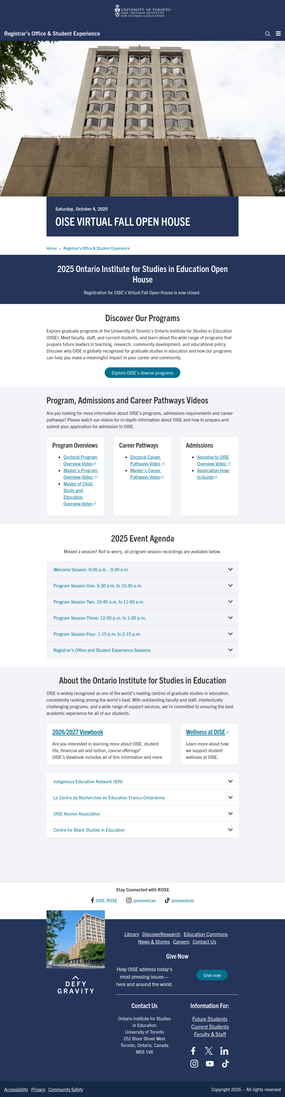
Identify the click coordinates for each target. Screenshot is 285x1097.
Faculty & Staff (210, 1034)
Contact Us (204, 941)
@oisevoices (144, 900)
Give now (212, 975)
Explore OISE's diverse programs (142, 372)
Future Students (209, 1018)
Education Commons (206, 934)
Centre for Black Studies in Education (89, 829)
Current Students (210, 1026)
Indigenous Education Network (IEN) (88, 781)
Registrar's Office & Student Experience (96, 248)
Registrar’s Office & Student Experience (52, 33)
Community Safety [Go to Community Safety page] (65, 1089)
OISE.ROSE (106, 900)
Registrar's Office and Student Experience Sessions (102, 650)
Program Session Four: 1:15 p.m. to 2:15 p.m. (97, 634)
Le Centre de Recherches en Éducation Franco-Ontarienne (109, 797)
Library (131, 934)
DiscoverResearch (161, 934)
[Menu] (276, 33)
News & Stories (154, 941)
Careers (181, 941)
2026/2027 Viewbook (77, 731)
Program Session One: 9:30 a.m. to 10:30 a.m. (97, 585)
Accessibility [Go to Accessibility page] (16, 1089)
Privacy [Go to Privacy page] (38, 1089)
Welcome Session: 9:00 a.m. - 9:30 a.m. (91, 569)
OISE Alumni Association (76, 813)
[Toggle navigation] (266, 33)
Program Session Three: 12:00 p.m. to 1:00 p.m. (99, 617)
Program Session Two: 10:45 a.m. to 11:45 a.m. (98, 601)
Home (51, 248)
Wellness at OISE (208, 731)
